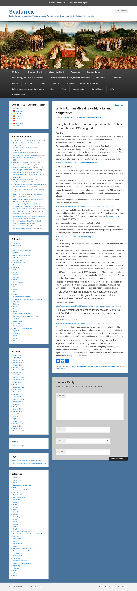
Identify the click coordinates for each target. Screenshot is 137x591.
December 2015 (18, 428)
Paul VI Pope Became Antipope (23, 170)
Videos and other (79, 89)
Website (60, 452)
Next (123, 105)
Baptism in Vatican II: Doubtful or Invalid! (26, 143)
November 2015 (18, 431)
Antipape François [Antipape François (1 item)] (16, 460)
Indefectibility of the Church (22, 167)
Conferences (17, 260)
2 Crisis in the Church (56, 72)
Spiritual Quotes (97, 89)
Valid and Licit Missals (20, 162)
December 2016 (18, 411)
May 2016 (16, 416)
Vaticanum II (17, 333)
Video (15, 336)
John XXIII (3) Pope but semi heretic (25, 189)
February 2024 (18, 367)
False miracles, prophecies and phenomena (28, 89)
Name (59, 429)
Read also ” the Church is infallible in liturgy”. (74, 237)
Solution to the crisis (94, 72)
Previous (114, 105)
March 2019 (17, 389)
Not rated (16, 301)
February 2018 (18, 394)
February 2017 (18, 406)
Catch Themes (123, 587)
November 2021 (18, 380)
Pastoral (15, 83)
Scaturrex (21, 12)
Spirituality (70, 83)
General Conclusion (19, 153)
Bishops (16, 253)
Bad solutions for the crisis (22, 250)
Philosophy (56, 83)
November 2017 (18, 399)
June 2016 (16, 414)
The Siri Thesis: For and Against (24, 140)
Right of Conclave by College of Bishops (26, 148)
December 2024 (18, 362)
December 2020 (18, 387)
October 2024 (17, 365)
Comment (61, 395)
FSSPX (15, 275)
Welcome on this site (57, 3)
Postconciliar (75, 72)
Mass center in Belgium (79, 3)
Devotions (16, 265)
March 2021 (17, 382)
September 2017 (18, 402)
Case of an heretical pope (21, 255)
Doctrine (16, 267)
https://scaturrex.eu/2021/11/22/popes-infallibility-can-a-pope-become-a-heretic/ (88, 306)
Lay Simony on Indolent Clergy (23, 155)
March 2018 (17, 392)
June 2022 (16, 375)
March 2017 (17, 404)
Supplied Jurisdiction (20, 165)
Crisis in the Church (19, 262)
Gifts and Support (19, 445)
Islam (15, 287)
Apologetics (29, 83)
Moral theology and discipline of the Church (28, 78)
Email (59, 440)
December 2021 (18, 377)
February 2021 (18, 384)
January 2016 (17, 426)
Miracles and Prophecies (89, 83)
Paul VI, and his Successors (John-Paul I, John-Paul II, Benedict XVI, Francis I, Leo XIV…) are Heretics (29, 211)
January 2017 (17, 409)
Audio (64, 89)
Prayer (15, 311)
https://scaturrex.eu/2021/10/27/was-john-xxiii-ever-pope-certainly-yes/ (84, 206)
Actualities (16, 243)
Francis (15, 272)
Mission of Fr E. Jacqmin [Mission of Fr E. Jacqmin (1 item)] (23, 463)
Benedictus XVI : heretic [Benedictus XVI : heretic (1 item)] (28, 460)
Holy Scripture (18, 282)
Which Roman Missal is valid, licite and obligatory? (70, 78)
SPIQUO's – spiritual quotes (22, 328)
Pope (15, 306)
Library (53, 89)
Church (15, 258)
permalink (61, 368)
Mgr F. (15, 294)
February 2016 (18, 423)
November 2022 (18, 370)
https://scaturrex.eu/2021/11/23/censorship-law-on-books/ (79, 163)
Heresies (16, 277)
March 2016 (17, 421)
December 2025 (18, 360)
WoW (112, 89)
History (42, 83)
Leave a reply (96, 117)
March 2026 (17, 355)
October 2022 (17, 372)
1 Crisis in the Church (34, 72)
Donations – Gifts (18, 95)
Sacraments (100, 78)
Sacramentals (116, 78)
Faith (15, 270)
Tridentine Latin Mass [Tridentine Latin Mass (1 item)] (36, 463)
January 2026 (17, 358)
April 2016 (16, 419)
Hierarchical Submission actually (24, 157)
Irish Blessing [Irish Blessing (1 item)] (39, 460)
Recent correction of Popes (22, 314)
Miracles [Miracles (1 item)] (13, 463)
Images (15, 284)
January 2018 (17, 397)
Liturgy (15, 292)
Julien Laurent (83, 117)
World (15, 338)
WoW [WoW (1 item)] (44, 463)
